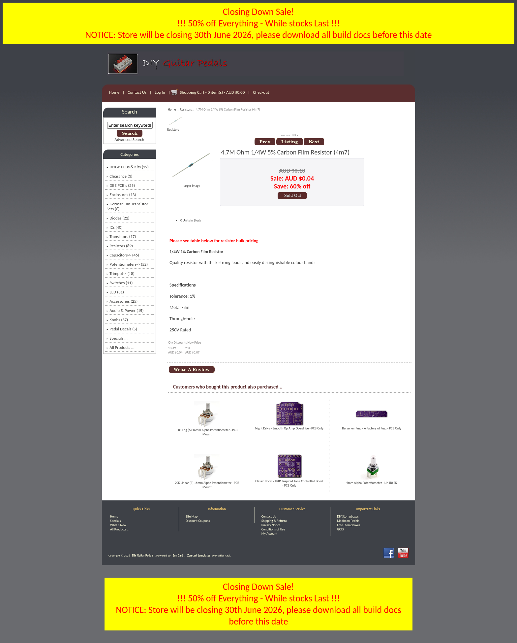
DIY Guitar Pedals (143, 555)
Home (114, 92)
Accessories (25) (121, 301)
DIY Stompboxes (347, 516)
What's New (118, 525)
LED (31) (115, 291)
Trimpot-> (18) (120, 273)
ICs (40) (114, 227)
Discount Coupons (198, 521)
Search (129, 111)
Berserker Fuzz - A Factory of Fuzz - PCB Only (371, 428)
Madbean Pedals (348, 521)
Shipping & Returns (274, 521)
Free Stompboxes (348, 525)
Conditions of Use (273, 529)
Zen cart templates (198, 555)
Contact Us (137, 92)
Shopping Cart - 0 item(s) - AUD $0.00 (212, 92)
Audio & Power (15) (124, 310)
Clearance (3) (119, 176)
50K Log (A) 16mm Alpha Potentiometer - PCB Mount (206, 432)
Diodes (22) (117, 218)
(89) (119, 245)
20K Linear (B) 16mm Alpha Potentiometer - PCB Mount (207, 485)
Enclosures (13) (121, 194)
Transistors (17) (121, 236)
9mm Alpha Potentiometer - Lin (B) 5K (371, 483)
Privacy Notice (271, 525)
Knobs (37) (117, 319)
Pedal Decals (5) (121, 328)
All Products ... (120, 347)
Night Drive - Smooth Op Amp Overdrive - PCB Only (289, 428)
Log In (160, 92)
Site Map (192, 516)
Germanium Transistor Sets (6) (127, 206)
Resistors (186, 109)
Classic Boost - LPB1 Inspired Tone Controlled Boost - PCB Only (289, 483)
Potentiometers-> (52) (127, 264)
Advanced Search (129, 139)
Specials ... (117, 338)
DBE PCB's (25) (120, 185)
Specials (115, 521)
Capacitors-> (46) (122, 255)
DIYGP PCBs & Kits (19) (127, 166)
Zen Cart (178, 555)
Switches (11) (119, 282)
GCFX (340, 529)
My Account (269, 533)
